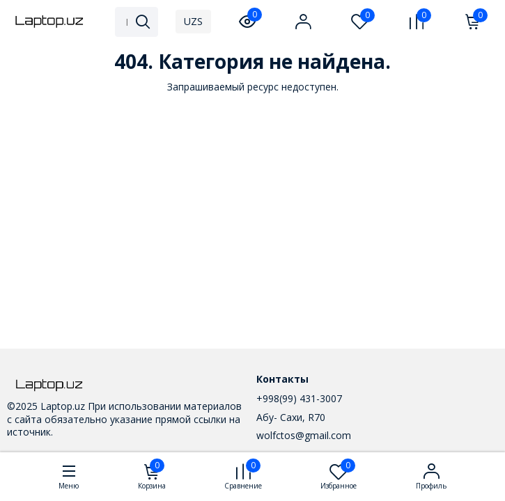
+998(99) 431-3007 (299, 398)
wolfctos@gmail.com (303, 435)
